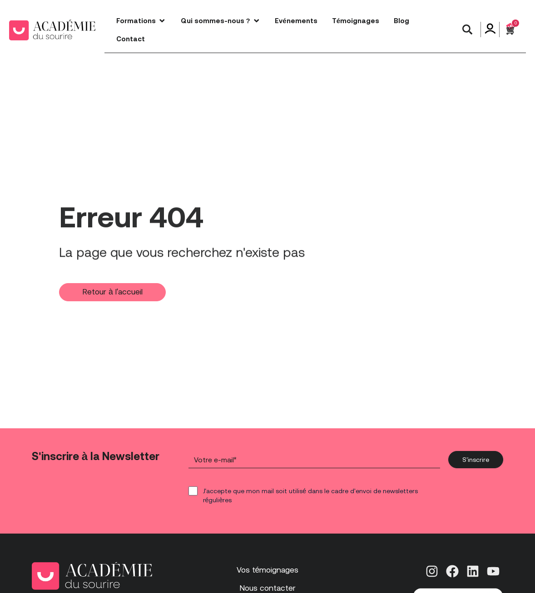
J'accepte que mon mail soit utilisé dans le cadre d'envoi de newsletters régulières (310, 495)
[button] (467, 29)
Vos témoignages (268, 569)
